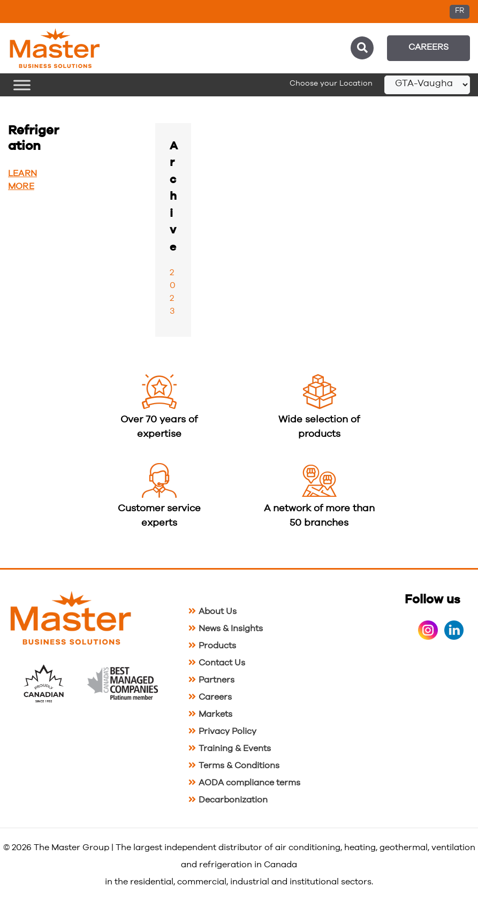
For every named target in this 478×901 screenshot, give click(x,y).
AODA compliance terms (249, 782)
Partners (216, 680)
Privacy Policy (227, 731)
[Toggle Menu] (22, 85)
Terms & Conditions (239, 765)
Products (217, 645)
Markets (215, 714)
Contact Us (222, 662)
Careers (428, 47)
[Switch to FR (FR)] (459, 12)
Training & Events (235, 748)
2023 (173, 291)
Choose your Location (331, 83)
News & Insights (231, 628)
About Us (218, 611)
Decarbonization (233, 800)
